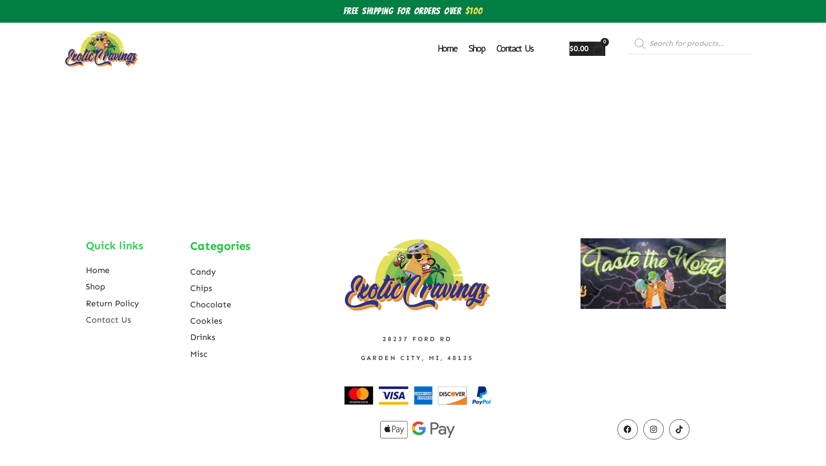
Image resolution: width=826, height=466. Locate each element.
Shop (476, 48)
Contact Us (514, 48)
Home (448, 48)
